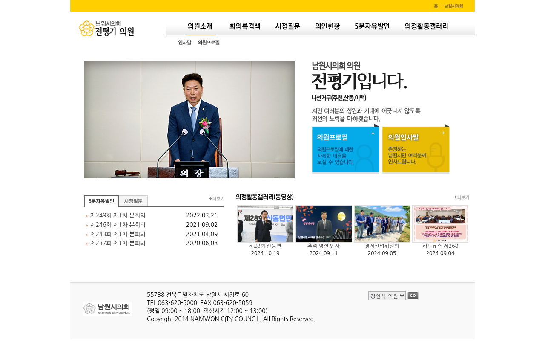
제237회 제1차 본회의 (118, 243)
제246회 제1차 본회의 (118, 225)
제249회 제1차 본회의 (118, 215)
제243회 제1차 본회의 (118, 234)
